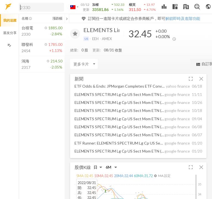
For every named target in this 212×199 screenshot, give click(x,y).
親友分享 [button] (10, 33)
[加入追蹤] (75, 34)
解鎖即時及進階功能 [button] (182, 18)
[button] (40, 7)
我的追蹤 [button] (10, 20)
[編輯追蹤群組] (9, 45)
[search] (41, 7)
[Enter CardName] (84, 64)
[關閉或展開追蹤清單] (67, 18)
